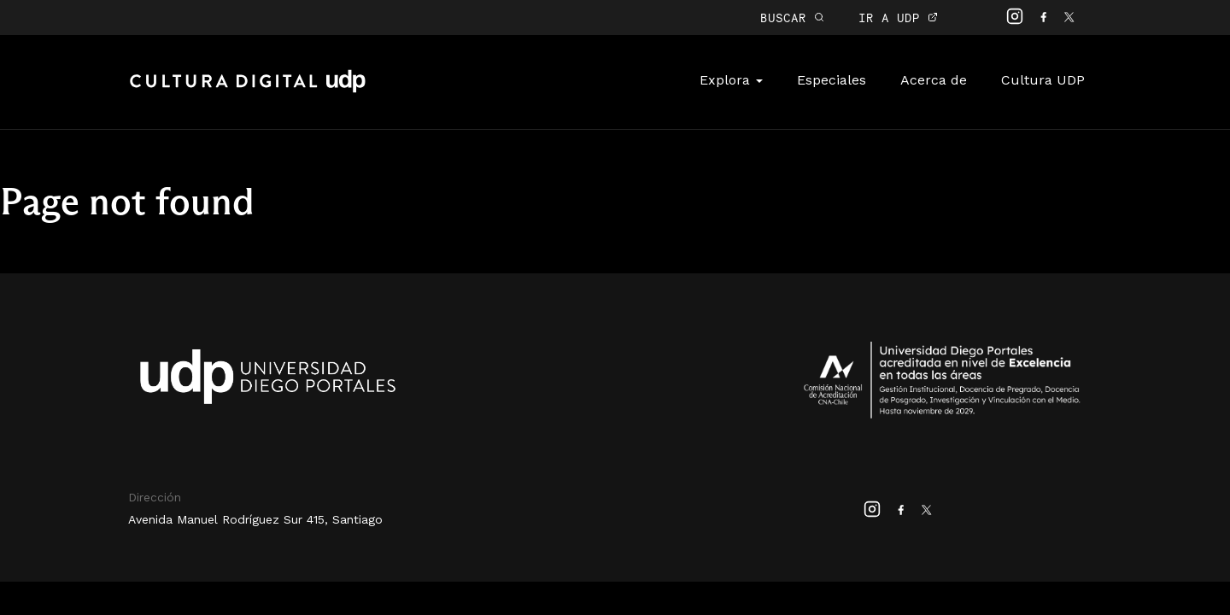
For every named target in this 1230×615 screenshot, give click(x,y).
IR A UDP (898, 17)
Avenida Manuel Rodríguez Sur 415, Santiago (255, 519)
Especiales (831, 80)
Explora (731, 80)
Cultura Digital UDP (247, 90)
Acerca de (933, 80)
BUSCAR (792, 17)
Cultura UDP (1043, 80)
